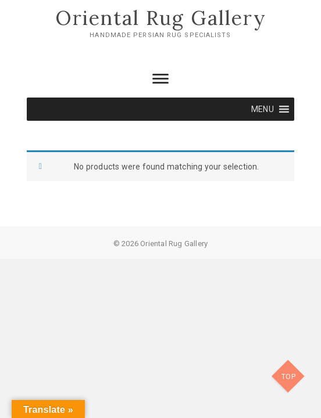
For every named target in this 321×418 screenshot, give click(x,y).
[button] (262, 109)
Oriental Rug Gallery (160, 18)
